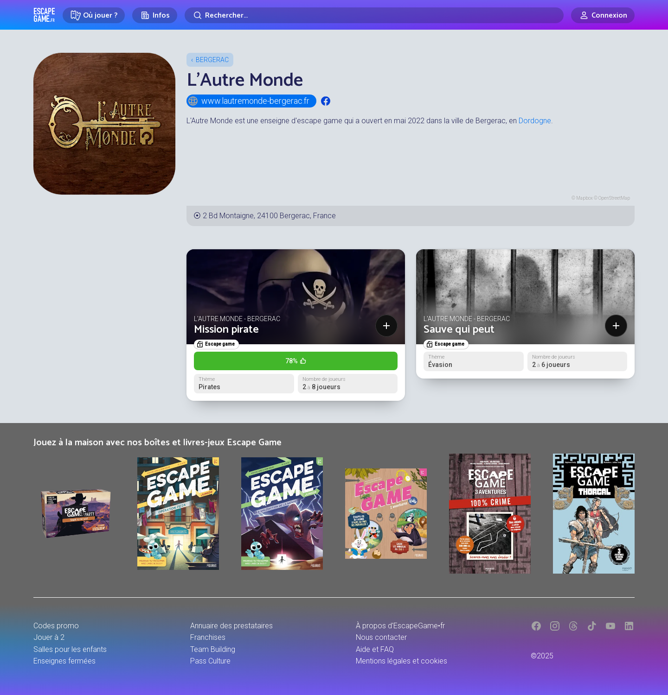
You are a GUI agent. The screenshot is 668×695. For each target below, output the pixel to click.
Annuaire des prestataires (231, 625)
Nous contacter (381, 637)
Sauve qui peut (459, 330)
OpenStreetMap (614, 198)
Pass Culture (210, 661)
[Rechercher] (374, 15)
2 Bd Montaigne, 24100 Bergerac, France (269, 215)
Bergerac (212, 59)
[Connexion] (603, 15)
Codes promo (56, 625)
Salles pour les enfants (70, 649)
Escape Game (44, 14)
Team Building (212, 649)
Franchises (207, 637)
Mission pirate (226, 330)
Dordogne (535, 120)
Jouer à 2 (48, 637)
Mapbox (584, 198)
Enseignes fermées (64, 661)
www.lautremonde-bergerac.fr (248, 101)
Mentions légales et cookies (401, 661)
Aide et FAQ (375, 649)
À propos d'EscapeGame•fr (400, 625)
